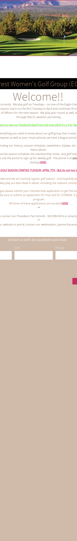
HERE (42, 162)
